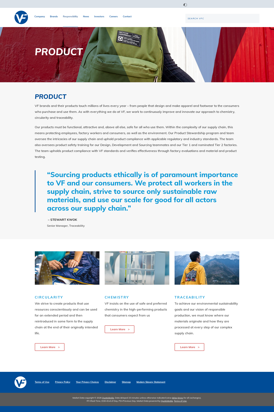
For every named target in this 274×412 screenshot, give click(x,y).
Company (39, 16)
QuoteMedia (108, 403)
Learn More (47, 353)
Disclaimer (110, 388)
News (86, 16)
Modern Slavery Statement (150, 388)
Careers (113, 16)
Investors (99, 16)
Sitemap (126, 388)
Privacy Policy (62, 388)
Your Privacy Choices (87, 388)
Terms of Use (42, 388)
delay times (177, 403)
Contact (127, 16)
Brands (54, 16)
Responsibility (70, 16)
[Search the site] (230, 30)
